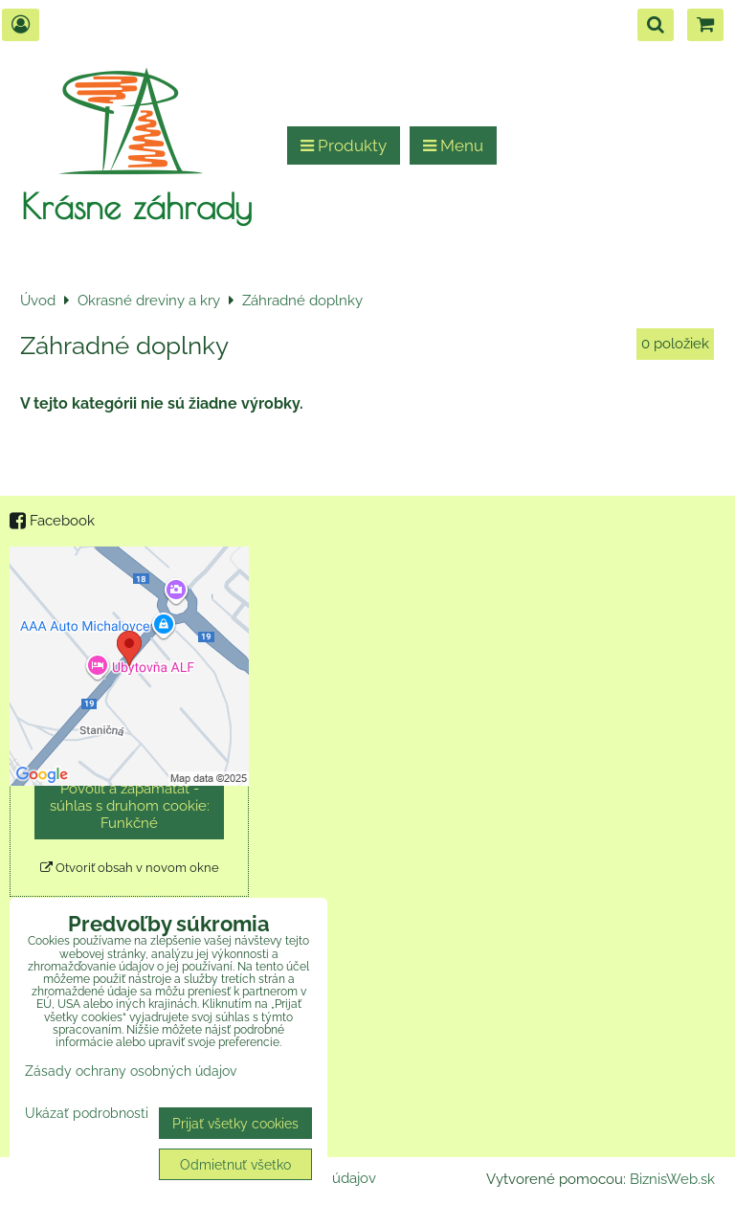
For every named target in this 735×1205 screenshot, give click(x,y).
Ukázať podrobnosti (86, 1113)
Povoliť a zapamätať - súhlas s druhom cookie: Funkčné (130, 806)
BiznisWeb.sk (672, 1179)
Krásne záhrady (136, 206)
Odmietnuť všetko (235, 1164)
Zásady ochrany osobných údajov (130, 1070)
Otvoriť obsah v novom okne (129, 867)
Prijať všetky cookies (235, 1123)
